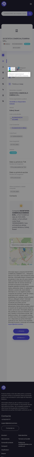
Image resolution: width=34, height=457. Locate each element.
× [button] (28, 74)
